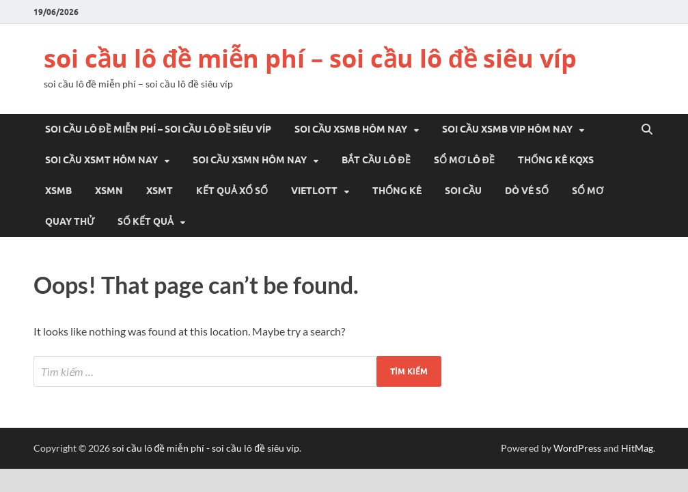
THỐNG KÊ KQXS (556, 159)
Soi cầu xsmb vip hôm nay (507, 129)
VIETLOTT (314, 190)
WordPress (577, 448)
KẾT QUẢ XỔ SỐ (232, 190)
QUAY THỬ (69, 221)
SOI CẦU (463, 190)
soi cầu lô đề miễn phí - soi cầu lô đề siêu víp (206, 448)
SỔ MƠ (587, 190)
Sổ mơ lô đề (464, 159)
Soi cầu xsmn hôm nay (250, 159)
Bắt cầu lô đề (376, 159)
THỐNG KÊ (397, 190)
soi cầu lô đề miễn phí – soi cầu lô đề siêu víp (310, 58)
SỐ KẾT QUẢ (146, 221)
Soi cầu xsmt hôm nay (101, 159)
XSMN (109, 190)
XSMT (159, 190)
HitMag (637, 448)
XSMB (58, 190)
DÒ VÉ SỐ (527, 190)
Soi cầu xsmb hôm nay (350, 129)
